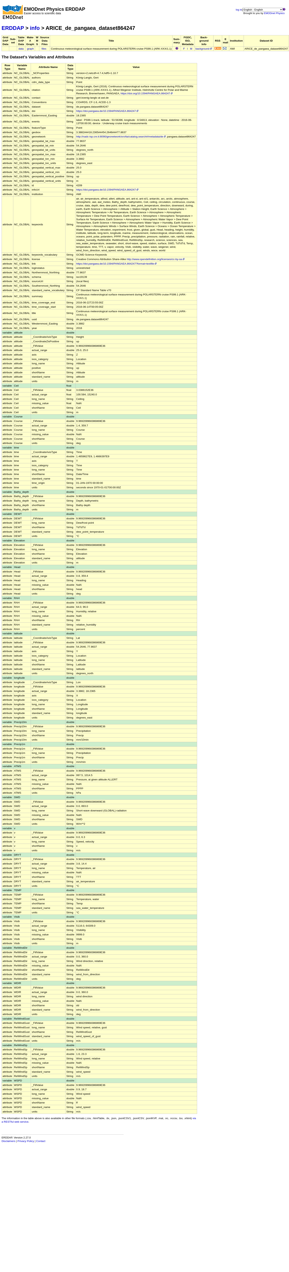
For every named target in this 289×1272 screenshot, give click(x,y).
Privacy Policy (25, 1141)
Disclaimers (8, 1141)
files (44, 48)
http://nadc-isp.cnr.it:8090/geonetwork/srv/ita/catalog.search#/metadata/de (121, 136)
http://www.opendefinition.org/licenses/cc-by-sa (156, 259)
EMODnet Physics (274, 13)
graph (30, 48)
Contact (40, 1141)
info (35, 28)
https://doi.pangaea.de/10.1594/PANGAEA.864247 (107, 111)
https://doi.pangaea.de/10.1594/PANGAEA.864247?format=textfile (116, 263)
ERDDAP (13, 28)
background (204, 48)
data (20, 48)
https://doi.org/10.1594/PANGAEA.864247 (147, 93)
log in (239, 9)
